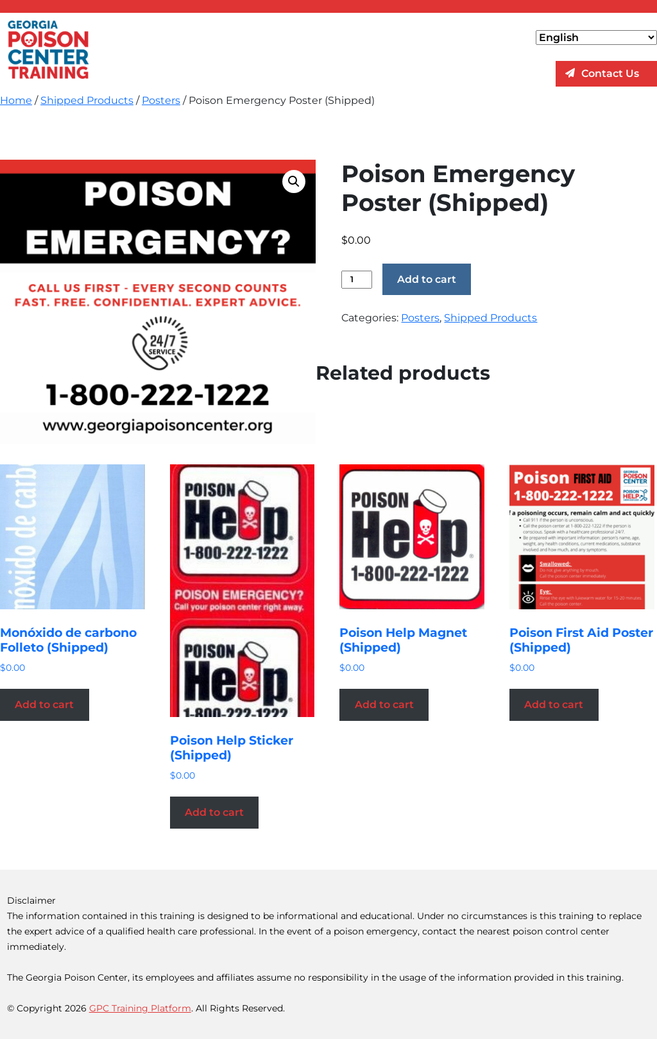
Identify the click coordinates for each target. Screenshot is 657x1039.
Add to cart (426, 279)
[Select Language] (596, 37)
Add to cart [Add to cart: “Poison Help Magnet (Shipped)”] (384, 704)
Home (16, 100)
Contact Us (610, 73)
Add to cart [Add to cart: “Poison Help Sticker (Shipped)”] (214, 812)
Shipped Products (86, 100)
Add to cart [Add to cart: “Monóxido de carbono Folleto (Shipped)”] (44, 704)
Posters (161, 100)
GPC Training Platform (140, 1008)
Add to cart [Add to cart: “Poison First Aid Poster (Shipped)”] (553, 704)
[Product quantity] (356, 280)
